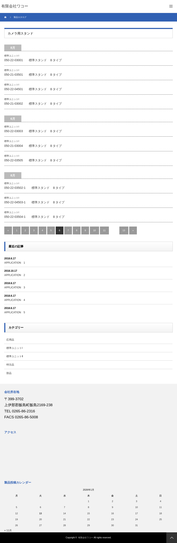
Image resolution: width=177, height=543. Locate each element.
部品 (9, 373)
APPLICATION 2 (14, 275)
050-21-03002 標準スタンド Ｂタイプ (33, 103)
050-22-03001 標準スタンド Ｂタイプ (33, 60)
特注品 (10, 364)
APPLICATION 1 (14, 262)
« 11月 (8, 530)
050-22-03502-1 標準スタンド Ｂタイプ (34, 187)
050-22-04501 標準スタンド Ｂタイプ (33, 89)
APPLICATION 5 (14, 312)
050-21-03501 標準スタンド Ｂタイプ (33, 74)
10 (94, 230)
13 (124, 230)
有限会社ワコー (85, 537)
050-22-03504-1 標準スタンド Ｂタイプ (34, 216)
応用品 (10, 339)
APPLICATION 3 (14, 287)
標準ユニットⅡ (14, 356)
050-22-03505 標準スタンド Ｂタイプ (33, 160)
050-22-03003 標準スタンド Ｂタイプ (33, 131)
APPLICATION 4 (14, 300)
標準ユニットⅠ (11, 55)
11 (104, 230)
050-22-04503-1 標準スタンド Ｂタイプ (34, 202)
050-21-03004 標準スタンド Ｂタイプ (33, 145)
